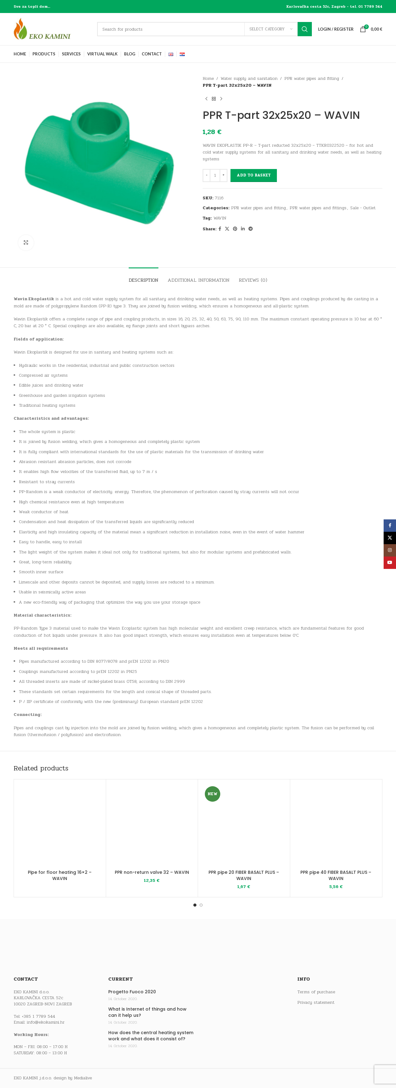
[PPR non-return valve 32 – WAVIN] (152, 825)
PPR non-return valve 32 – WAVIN (152, 872)
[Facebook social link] (220, 229)
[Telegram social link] (251, 229)
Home (208, 78)
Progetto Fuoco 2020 (132, 992)
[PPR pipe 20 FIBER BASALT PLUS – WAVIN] (244, 825)
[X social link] (227, 229)
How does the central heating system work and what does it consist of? (150, 1036)
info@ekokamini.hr (46, 1022)
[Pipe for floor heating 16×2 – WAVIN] (60, 825)
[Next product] (221, 99)
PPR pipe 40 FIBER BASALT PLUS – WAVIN (335, 875)
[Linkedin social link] (243, 229)
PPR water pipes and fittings (318, 208)
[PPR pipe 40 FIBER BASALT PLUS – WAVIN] (336, 825)
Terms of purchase (316, 992)
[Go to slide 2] (201, 905)
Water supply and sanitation (249, 78)
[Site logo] (52, 29)
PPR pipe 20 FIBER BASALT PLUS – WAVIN (244, 875)
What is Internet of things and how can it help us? (147, 1012)
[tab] (143, 276)
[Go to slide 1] (194, 905)
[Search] (204, 29)
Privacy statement (315, 1002)
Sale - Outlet (363, 208)
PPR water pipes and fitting (311, 78)
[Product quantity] (215, 175)
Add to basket (254, 175)
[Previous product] (206, 99)
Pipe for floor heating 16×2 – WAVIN (60, 875)
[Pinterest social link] (235, 229)
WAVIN (219, 218)
